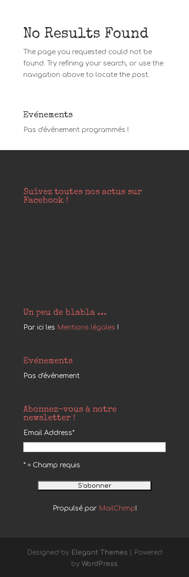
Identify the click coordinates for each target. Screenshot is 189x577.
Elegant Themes (99, 552)
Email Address (49, 432)
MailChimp (117, 508)
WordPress (100, 564)
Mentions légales (86, 327)
